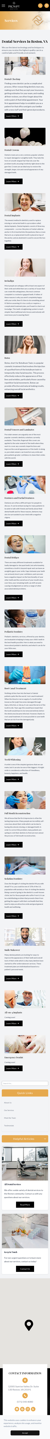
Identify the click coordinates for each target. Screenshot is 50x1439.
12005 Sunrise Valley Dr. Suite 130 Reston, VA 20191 (23, 1388)
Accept (25, 1433)
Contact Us (25, 1269)
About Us (8, 1103)
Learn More (12, 116)
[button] (3, 5)
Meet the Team (10, 1118)
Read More (25, 1204)
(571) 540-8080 (25, 1401)
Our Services (9, 1110)
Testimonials (9, 1125)
